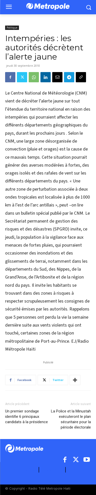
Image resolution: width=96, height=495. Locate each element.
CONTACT (52, 470)
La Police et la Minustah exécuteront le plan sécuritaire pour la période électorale (71, 419)
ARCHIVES (79, 470)
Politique (12, 27)
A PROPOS (25, 470)
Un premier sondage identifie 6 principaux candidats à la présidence (26, 416)
